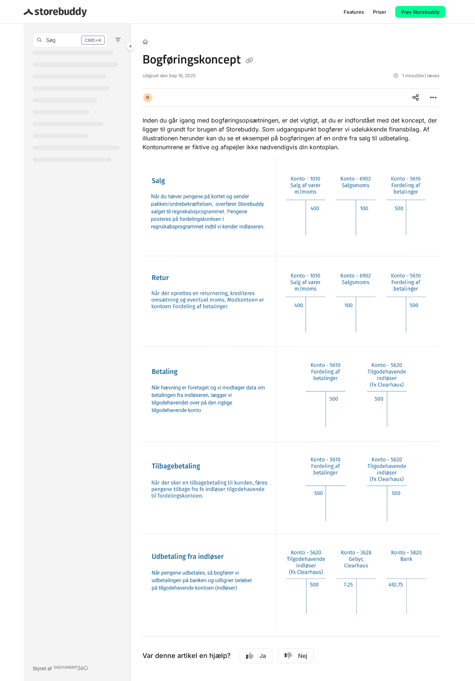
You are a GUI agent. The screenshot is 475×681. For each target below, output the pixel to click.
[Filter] (118, 40)
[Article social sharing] (416, 98)
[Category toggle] (130, 46)
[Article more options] (433, 98)
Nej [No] (296, 655)
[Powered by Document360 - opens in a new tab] (60, 667)
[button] (55, 12)
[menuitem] (354, 12)
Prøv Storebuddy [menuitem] (420, 12)
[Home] (145, 41)
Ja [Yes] (256, 655)
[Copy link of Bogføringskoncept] (249, 60)
